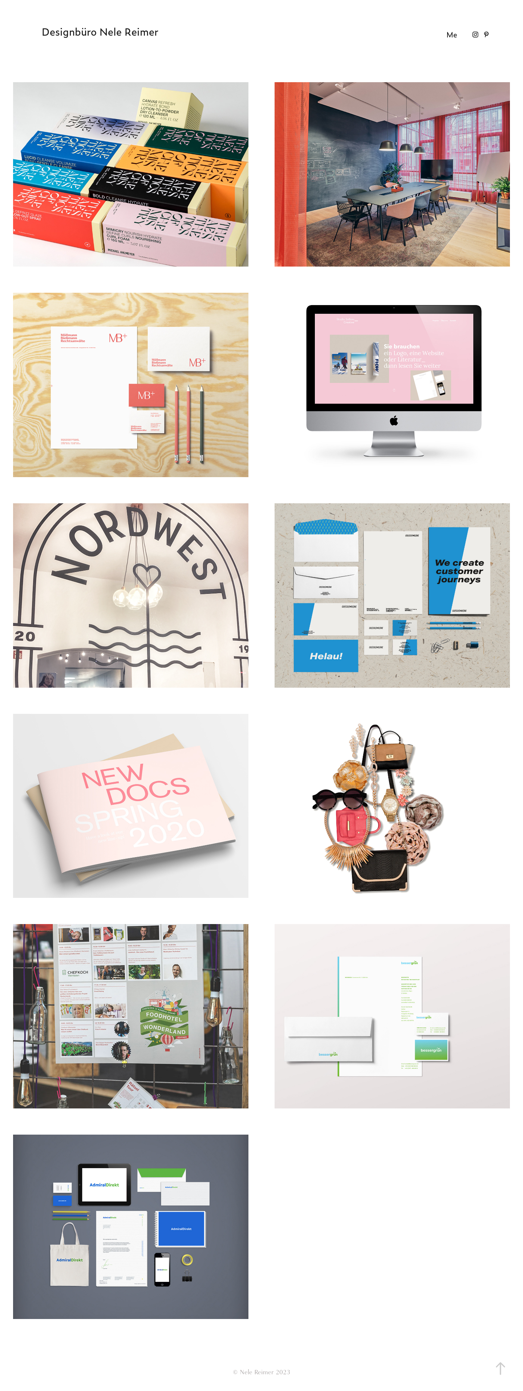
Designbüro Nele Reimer (100, 31)
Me (451, 34)
